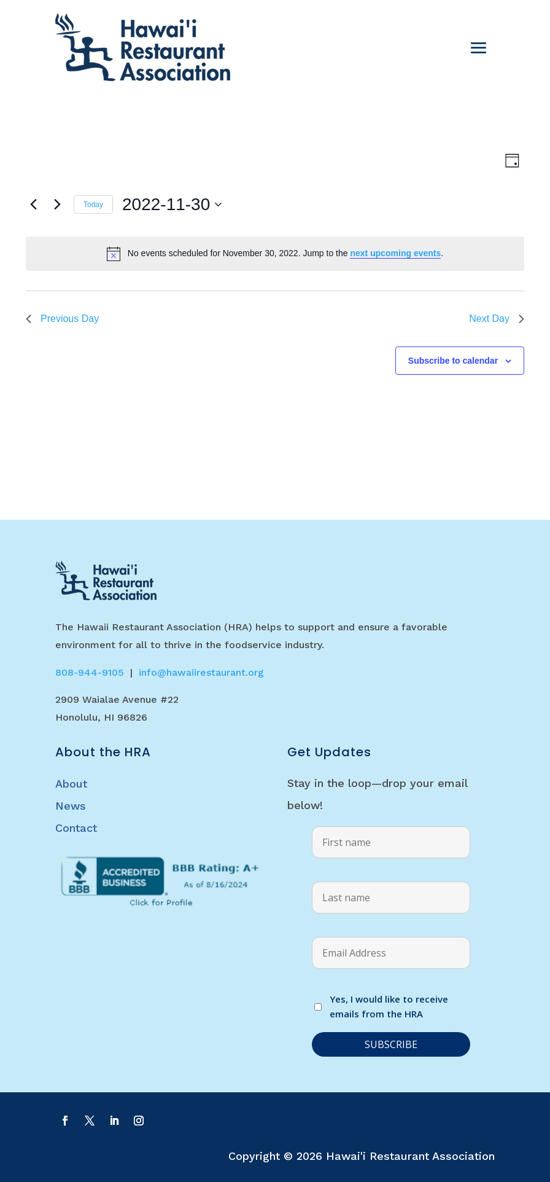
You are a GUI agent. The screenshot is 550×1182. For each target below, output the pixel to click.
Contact (76, 827)
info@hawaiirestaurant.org (201, 672)
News (70, 805)
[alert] (275, 254)
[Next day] (57, 204)
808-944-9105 (89, 672)
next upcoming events (395, 253)
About (71, 783)
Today (93, 204)
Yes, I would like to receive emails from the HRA (389, 1006)
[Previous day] (33, 204)
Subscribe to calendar (453, 361)
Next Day (496, 318)
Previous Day (62, 318)
